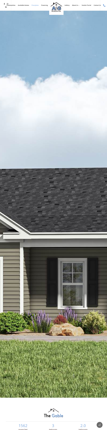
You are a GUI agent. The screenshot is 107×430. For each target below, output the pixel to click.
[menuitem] (11, 5)
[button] (2, 204)
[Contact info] (100, 425)
